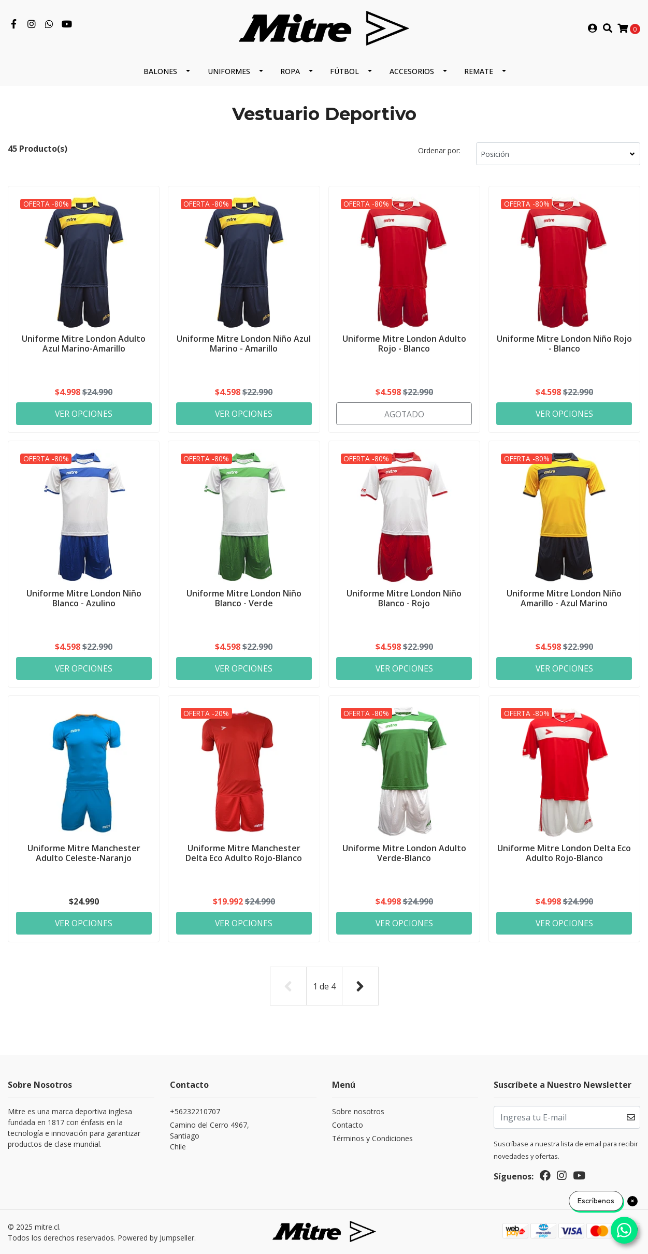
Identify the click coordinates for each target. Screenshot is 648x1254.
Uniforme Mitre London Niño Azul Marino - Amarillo (244, 343)
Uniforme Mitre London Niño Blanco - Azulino (83, 598)
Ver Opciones (83, 413)
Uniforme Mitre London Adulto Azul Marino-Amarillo (84, 343)
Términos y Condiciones (372, 1139)
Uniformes (229, 72)
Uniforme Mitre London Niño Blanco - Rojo (404, 598)
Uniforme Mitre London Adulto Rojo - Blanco (404, 343)
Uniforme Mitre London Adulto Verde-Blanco (404, 853)
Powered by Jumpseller (156, 1238)
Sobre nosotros (358, 1112)
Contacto (347, 1125)
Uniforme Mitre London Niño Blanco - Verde (243, 598)
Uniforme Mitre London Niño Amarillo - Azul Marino (564, 598)
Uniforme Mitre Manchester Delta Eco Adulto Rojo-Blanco (243, 853)
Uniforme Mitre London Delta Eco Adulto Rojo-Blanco (564, 853)
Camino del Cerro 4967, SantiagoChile (209, 1136)
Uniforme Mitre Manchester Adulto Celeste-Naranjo (83, 853)
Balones (160, 72)
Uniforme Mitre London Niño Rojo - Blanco (564, 343)
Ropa (290, 72)
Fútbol (344, 72)
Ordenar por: (439, 151)
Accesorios (412, 72)
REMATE (478, 72)
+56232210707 (195, 1112)
